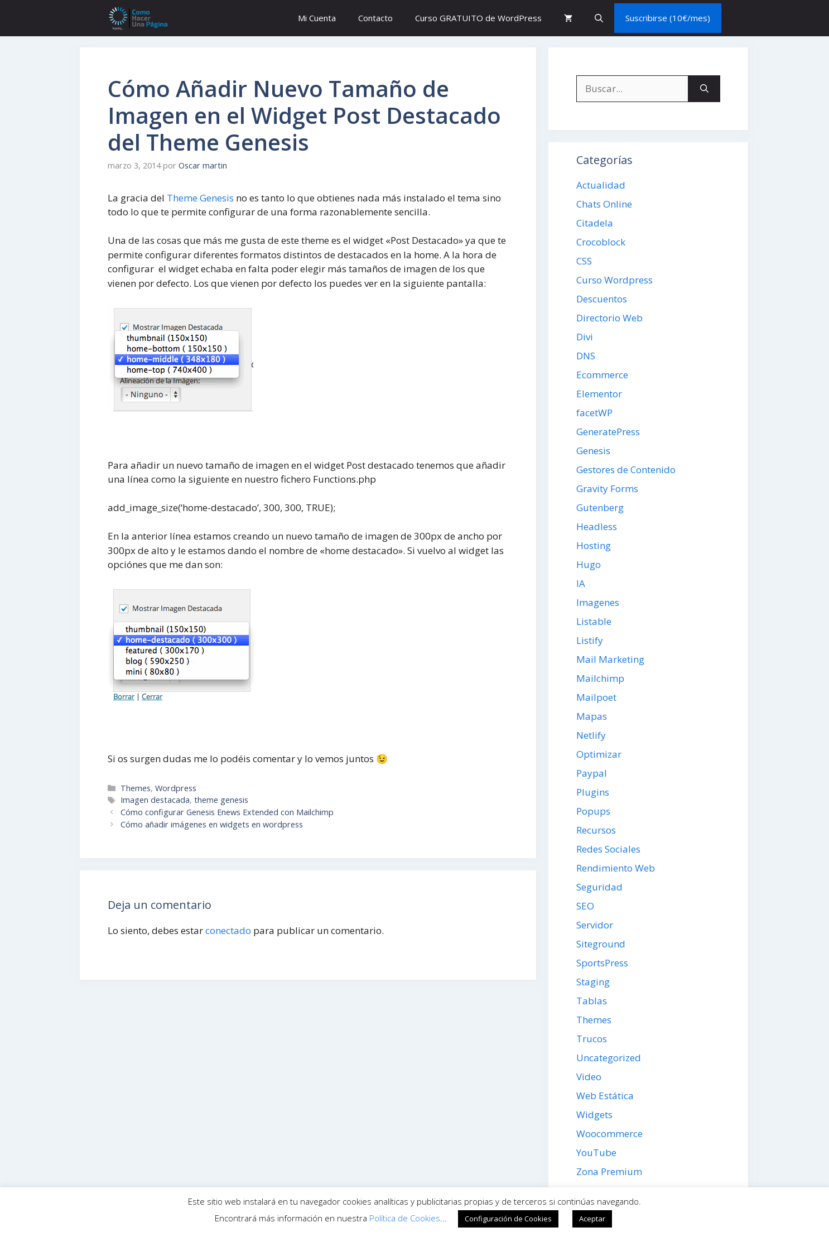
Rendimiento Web (615, 867)
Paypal (591, 773)
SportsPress (602, 962)
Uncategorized (608, 1057)
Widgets (594, 1114)
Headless (596, 526)
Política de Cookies (404, 1218)
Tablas (591, 1000)
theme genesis (221, 800)
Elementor (599, 393)
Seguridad (599, 886)
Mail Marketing (610, 659)
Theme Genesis (200, 197)
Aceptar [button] (592, 1219)
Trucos (591, 1038)
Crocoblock (600, 241)
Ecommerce (602, 374)
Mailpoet (596, 697)
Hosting (593, 545)
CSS (584, 260)
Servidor (594, 924)
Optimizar (598, 754)
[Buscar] (704, 88)
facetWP (594, 412)
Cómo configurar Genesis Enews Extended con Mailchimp (227, 812)
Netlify (591, 735)
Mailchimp (600, 678)
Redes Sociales (608, 849)
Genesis (593, 450)
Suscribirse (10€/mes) (667, 17)
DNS (585, 355)
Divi (584, 336)
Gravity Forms (607, 488)
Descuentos (601, 298)
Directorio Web (609, 317)
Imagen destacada (155, 800)
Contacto (375, 17)
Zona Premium (609, 1171)
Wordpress (175, 788)
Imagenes (597, 602)
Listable (593, 621)
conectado (228, 930)
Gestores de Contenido (626, 469)
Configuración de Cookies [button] (508, 1219)
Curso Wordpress (614, 279)
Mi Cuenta (317, 17)
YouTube (596, 1152)
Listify (589, 640)
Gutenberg (600, 507)
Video (588, 1076)
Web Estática (605, 1095)
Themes (136, 788)
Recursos (596, 830)
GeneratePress (608, 431)
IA (580, 583)
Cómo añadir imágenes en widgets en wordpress (212, 824)
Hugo (588, 564)
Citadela (594, 222)
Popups (593, 811)
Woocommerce (609, 1133)
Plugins (592, 792)
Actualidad (600, 185)
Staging (593, 981)
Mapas (591, 716)
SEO (585, 905)
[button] (599, 18)
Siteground (600, 943)
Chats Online (604, 204)
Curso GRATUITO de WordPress (478, 17)
